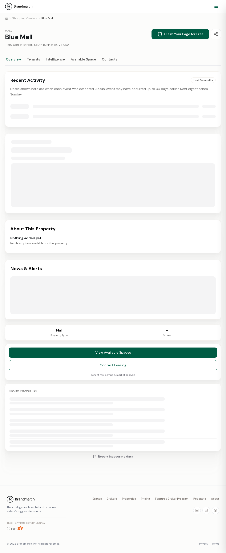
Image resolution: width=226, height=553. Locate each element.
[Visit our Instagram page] (206, 510)
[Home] (6, 18)
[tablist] (113, 61)
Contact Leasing (113, 367)
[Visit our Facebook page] (215, 510)
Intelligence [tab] (55, 59)
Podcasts (199, 499)
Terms (215, 543)
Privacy (203, 543)
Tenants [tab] (33, 59)
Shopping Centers (24, 18)
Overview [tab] (13, 59)
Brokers (112, 499)
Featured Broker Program (171, 499)
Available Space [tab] (83, 59)
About (215, 499)
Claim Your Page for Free (180, 34)
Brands (97, 499)
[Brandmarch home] (36, 499)
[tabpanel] (113, 195)
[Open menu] (216, 6)
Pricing (145, 499)
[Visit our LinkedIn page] (197, 510)
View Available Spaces (113, 354)
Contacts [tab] (109, 59)
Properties (129, 499)
